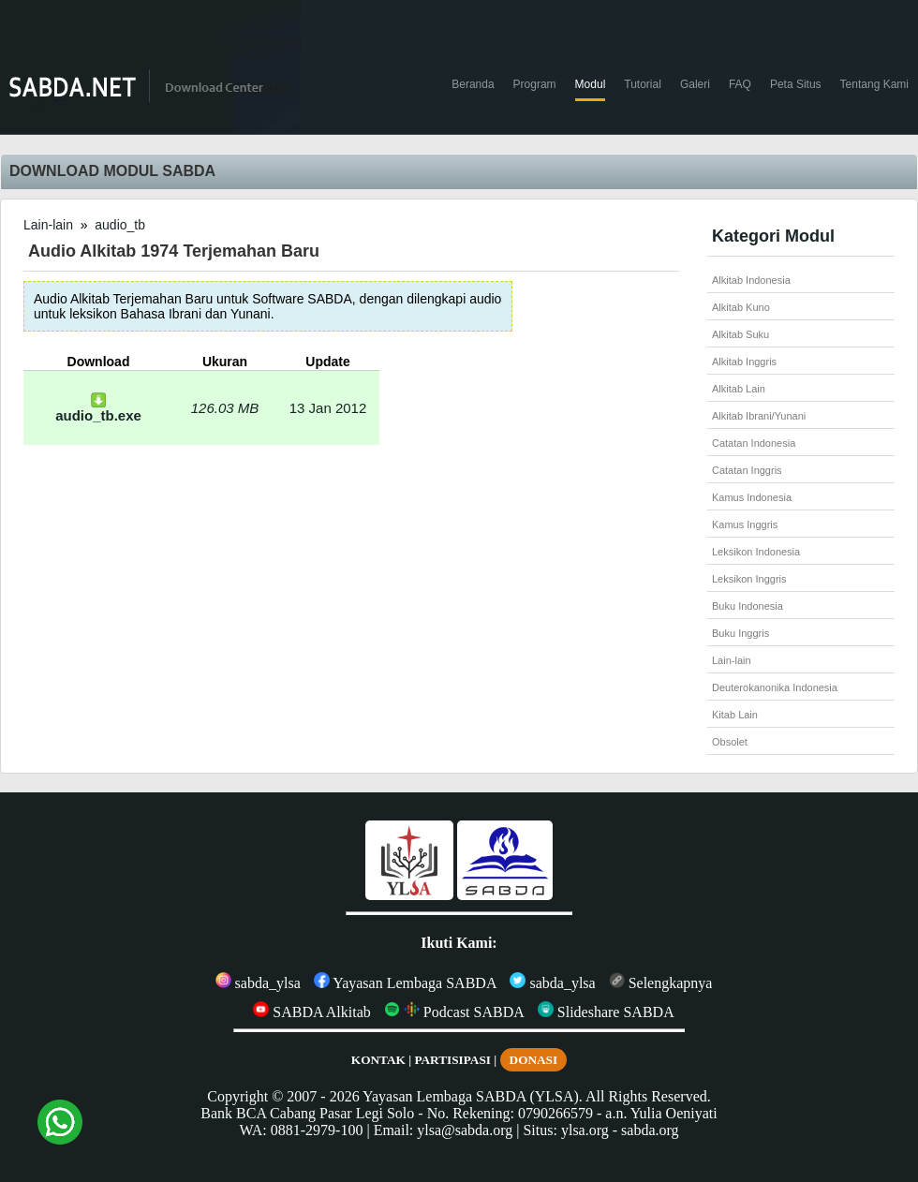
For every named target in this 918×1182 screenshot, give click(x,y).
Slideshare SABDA (606, 1012)
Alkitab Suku (740, 334)
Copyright (237, 1096)
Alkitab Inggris (744, 361)
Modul (590, 84)
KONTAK (378, 1060)
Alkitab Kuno (741, 307)
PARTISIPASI (452, 1060)
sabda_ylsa (258, 983)
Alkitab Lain (738, 388)
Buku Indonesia (747, 606)
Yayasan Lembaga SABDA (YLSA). (473, 1096)
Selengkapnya (661, 983)
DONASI (534, 1060)
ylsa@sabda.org (464, 1130)
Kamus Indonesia (752, 497)
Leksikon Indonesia (756, 551)
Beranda (473, 84)
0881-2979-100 (317, 1130)
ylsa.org (585, 1130)
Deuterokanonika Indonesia (774, 687)
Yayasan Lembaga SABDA (405, 983)
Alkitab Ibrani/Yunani (759, 415)
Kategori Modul (773, 236)
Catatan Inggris (747, 470)
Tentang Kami (874, 84)
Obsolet (730, 741)
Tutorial (642, 84)
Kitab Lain (735, 714)
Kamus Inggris (744, 524)
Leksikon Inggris (749, 578)
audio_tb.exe (98, 408)
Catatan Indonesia (753, 443)
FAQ (740, 84)
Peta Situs (796, 84)
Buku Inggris (740, 633)
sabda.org (649, 1130)
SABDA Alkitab (311, 1012)
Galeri (695, 84)
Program (534, 84)
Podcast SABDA (454, 1012)
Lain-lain (48, 224)
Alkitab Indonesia (751, 280)
